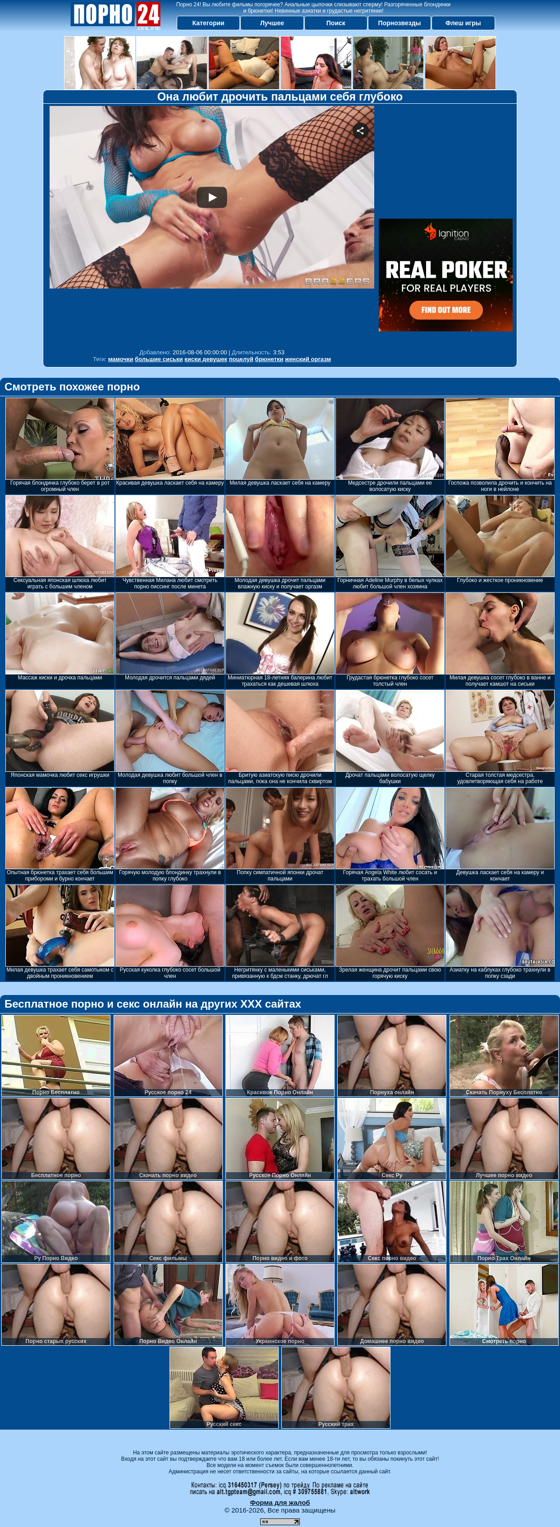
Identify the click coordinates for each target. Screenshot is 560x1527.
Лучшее (272, 23)
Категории (209, 23)
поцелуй (241, 359)
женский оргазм (308, 359)
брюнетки (269, 359)
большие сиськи (159, 359)
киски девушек (205, 359)
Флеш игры (463, 23)
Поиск (335, 23)
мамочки (120, 359)
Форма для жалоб (280, 1502)
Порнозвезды (399, 23)
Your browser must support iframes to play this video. (212, 225)
